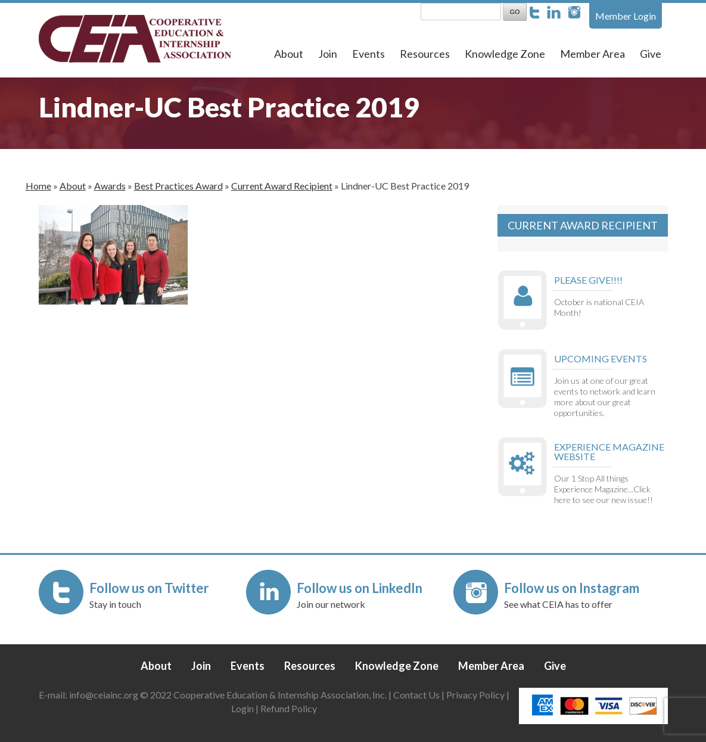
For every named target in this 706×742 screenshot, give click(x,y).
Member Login (625, 15)
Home (38, 185)
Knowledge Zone (505, 53)
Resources (425, 53)
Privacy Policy (475, 694)
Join (327, 53)
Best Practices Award (178, 185)
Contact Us (416, 694)
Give (650, 53)
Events (368, 53)
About (288, 53)
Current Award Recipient (281, 185)
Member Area (592, 53)
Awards (110, 185)
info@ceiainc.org (104, 694)
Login (242, 708)
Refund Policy (288, 708)
